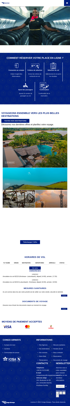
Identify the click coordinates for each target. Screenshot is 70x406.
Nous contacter (58, 352)
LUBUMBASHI (10, 162)
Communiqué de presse (11, 352)
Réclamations (43, 360)
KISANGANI (9, 202)
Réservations (57, 356)
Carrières (7, 349)
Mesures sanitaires (59, 345)
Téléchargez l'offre (30, 242)
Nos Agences (43, 345)
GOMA (7, 184)
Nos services (43, 352)
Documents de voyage (60, 360)
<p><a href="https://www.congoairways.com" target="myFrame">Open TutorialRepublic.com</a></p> (35, 36)
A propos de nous (9, 345)
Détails (64, 295)
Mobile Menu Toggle (67, 3)
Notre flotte (42, 356)
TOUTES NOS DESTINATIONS (15, 121)
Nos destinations (44, 349)
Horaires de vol (58, 349)
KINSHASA (41, 202)
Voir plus (35, 268)
